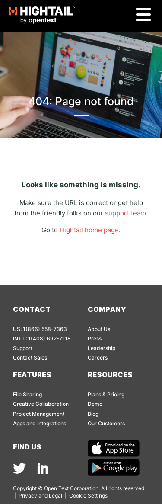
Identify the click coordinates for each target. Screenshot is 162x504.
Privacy (28, 495)
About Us (99, 329)
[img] (19, 468)
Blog (93, 414)
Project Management (38, 414)
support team (125, 213)
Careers (98, 357)
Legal (55, 495)
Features (32, 374)
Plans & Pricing (106, 394)
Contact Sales (30, 357)
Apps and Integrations (39, 423)
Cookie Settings (88, 495)
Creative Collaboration (41, 404)
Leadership (101, 348)
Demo (95, 404)
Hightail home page (89, 230)
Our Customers (106, 423)
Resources (110, 374)
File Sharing (27, 394)
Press (95, 338)
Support (22, 348)
